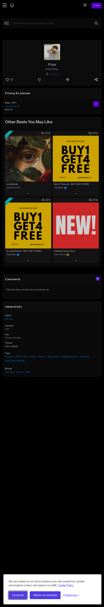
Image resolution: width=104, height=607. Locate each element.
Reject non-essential (45, 595)
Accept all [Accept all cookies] (18, 595)
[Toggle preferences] (71, 595)
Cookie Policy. (66, 585)
